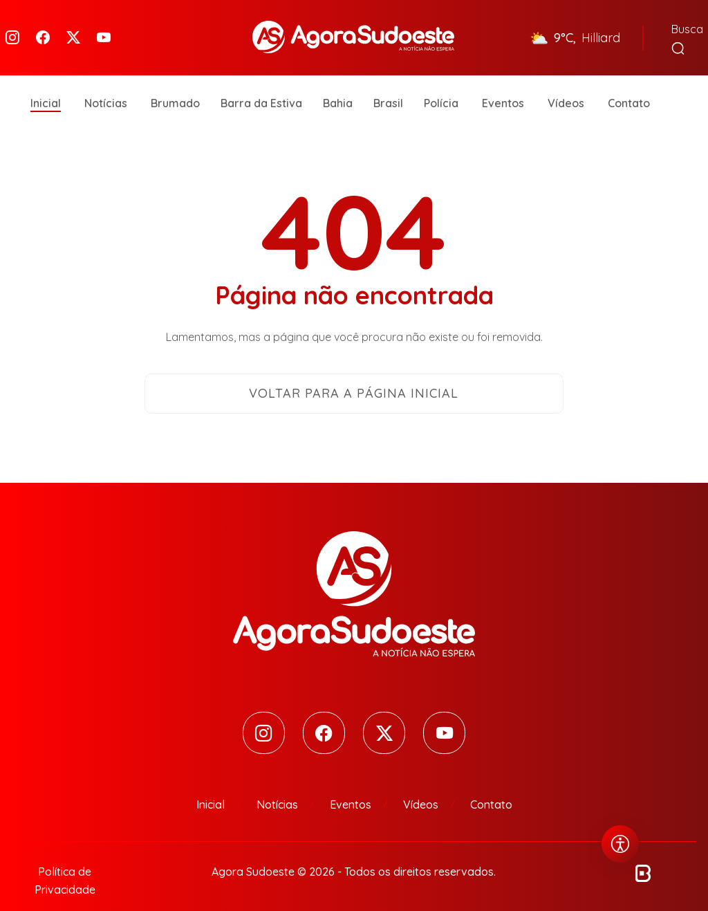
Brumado (175, 83)
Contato (629, 83)
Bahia (338, 83)
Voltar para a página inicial (353, 373)
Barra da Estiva (261, 83)
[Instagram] (12, 28)
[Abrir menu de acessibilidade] (620, 844)
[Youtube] (104, 28)
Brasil (388, 83)
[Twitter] (73, 28)
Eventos (503, 83)
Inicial (45, 83)
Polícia (441, 83)
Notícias (105, 83)
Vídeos (566, 83)
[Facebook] (43, 28)
